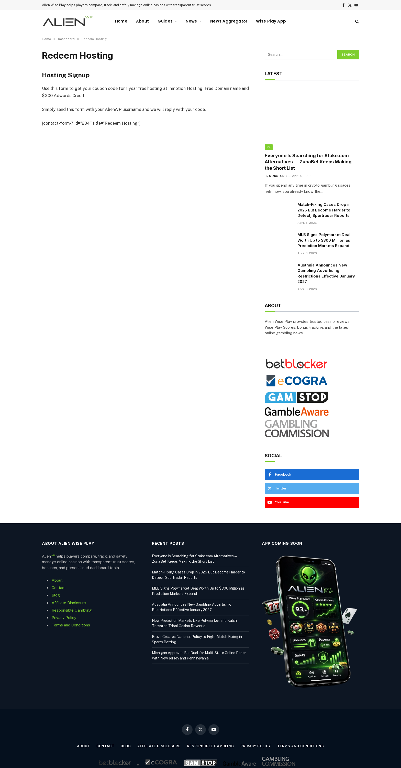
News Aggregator (229, 21)
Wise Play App (271, 21)
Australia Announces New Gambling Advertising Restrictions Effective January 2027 (326, 273)
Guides (165, 21)
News (191, 21)
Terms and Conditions (71, 625)
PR (269, 147)
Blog (56, 595)
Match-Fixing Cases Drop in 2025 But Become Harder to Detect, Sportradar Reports (324, 210)
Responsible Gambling (72, 610)
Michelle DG (278, 176)
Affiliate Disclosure (69, 603)
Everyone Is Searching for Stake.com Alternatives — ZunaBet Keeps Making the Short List (308, 162)
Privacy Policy (64, 617)
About (142, 21)
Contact (59, 587)
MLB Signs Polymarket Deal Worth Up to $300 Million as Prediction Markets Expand (323, 240)
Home (121, 21)
